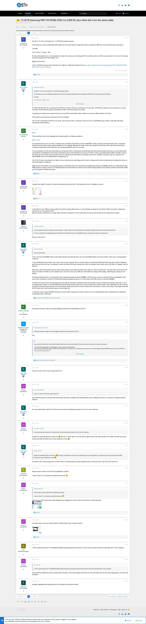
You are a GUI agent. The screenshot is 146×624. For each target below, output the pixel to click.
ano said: (36, 565)
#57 (127, 520)
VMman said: (37, 249)
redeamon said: (38, 87)
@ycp (34, 132)
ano (23, 550)
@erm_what (36, 140)
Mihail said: (37, 451)
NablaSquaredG (23, 328)
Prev (20, 33)
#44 (127, 181)
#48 (127, 305)
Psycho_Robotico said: (40, 327)
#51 (127, 384)
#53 (127, 423)
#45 (127, 206)
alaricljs (23, 586)
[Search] (93, 13)
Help (119, 609)
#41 (127, 38)
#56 (127, 483)
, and (45, 360)
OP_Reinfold (23, 135)
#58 (127, 544)
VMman (23, 226)
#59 (127, 559)
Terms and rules (104, 609)
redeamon (23, 43)
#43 (127, 129)
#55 (127, 468)
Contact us (96, 609)
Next (35, 33)
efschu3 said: (37, 488)
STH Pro (23, 609)
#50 (127, 367)
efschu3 (23, 474)
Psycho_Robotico (23, 312)
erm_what (20, 22)
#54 (127, 445)
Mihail (23, 390)
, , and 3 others (47, 298)
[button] (32, 13)
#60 (127, 581)
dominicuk (23, 186)
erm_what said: (38, 226)
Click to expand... (80, 104)
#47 (127, 243)
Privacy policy (113, 609)
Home (123, 609)
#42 (127, 82)
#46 (127, 221)
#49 (127, 322)
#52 (127, 406)
